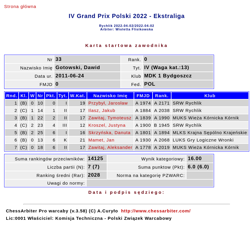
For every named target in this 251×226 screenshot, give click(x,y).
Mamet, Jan (101, 139)
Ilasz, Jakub (101, 110)
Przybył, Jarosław (108, 102)
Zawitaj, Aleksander (110, 147)
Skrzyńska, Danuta (109, 132)
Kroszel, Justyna (107, 125)
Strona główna (20, 6)
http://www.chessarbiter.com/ (156, 210)
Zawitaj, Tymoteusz (110, 117)
